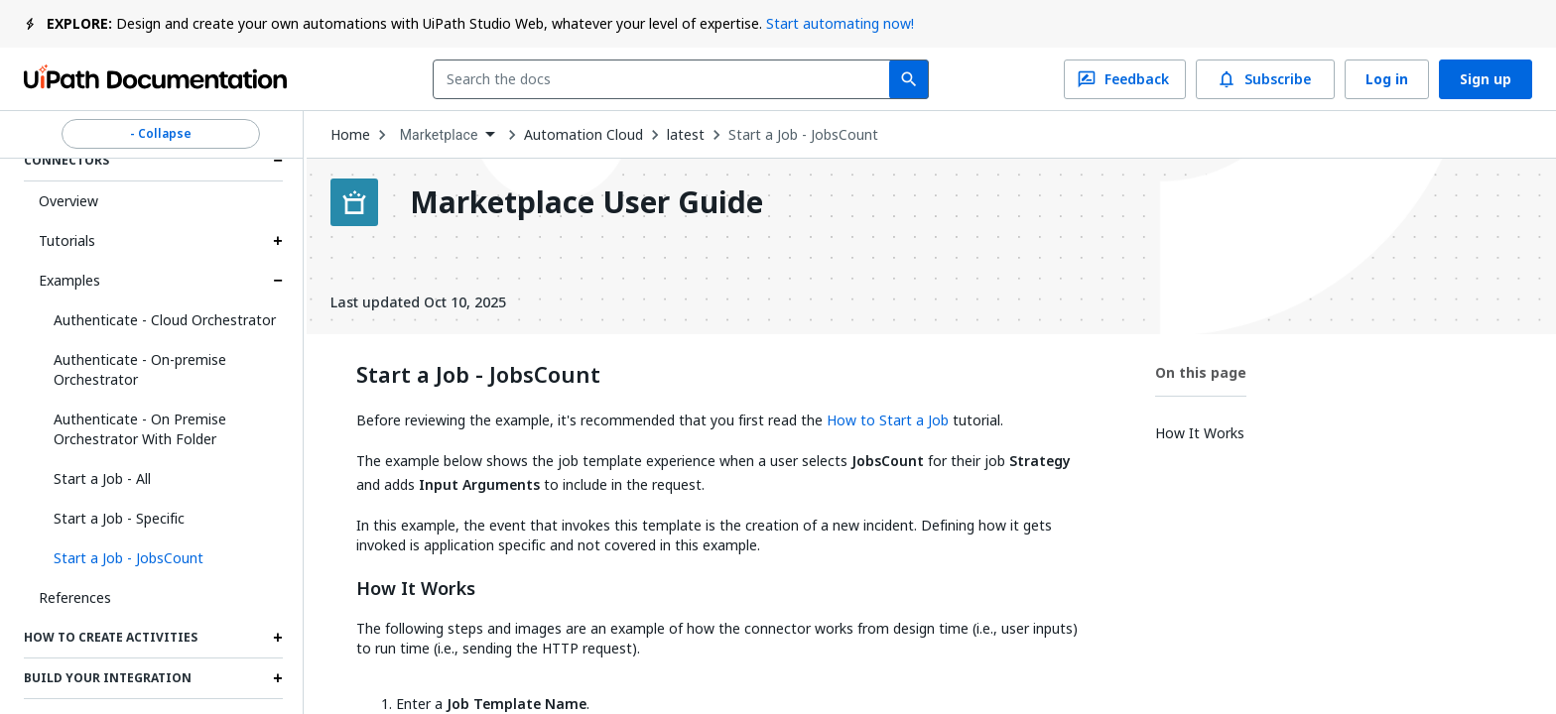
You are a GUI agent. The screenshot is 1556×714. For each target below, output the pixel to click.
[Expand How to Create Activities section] (278, 638)
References (75, 597)
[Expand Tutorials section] (278, 241)
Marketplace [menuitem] (439, 135)
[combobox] (665, 79)
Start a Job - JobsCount (803, 135)
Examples (69, 280)
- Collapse (161, 134)
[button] (161, 558)
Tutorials (67, 240)
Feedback (1125, 79)
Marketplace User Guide (586, 202)
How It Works (415, 589)
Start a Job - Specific (119, 518)
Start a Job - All (102, 478)
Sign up (1485, 79)
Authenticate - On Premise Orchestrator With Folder (140, 429)
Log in (1387, 79)
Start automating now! (840, 23)
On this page (1200, 372)
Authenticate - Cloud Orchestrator (165, 319)
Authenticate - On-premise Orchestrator (140, 369)
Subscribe (1265, 79)
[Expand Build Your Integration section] (278, 678)
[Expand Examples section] (278, 281)
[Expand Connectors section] (278, 161)
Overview (68, 200)
